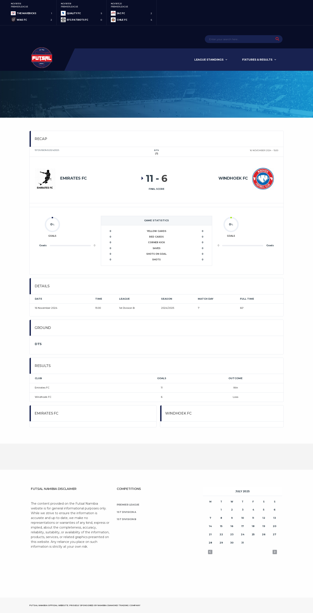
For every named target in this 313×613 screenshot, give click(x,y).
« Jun (210, 552)
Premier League (128, 504)
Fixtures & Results (257, 59)
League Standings (208, 59)
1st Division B (126, 519)
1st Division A (126, 512)
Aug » (275, 552)
